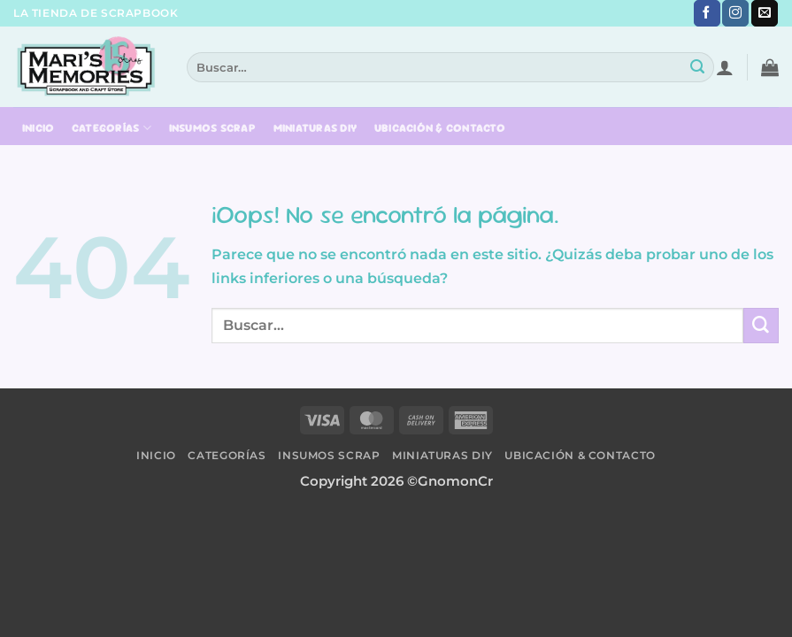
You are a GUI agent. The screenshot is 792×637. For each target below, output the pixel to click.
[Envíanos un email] (764, 13)
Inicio (38, 128)
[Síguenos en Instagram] (735, 13)
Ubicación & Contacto (439, 128)
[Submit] (697, 67)
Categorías (111, 127)
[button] (725, 67)
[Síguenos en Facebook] (707, 13)
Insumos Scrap (212, 128)
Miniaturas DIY (315, 128)
